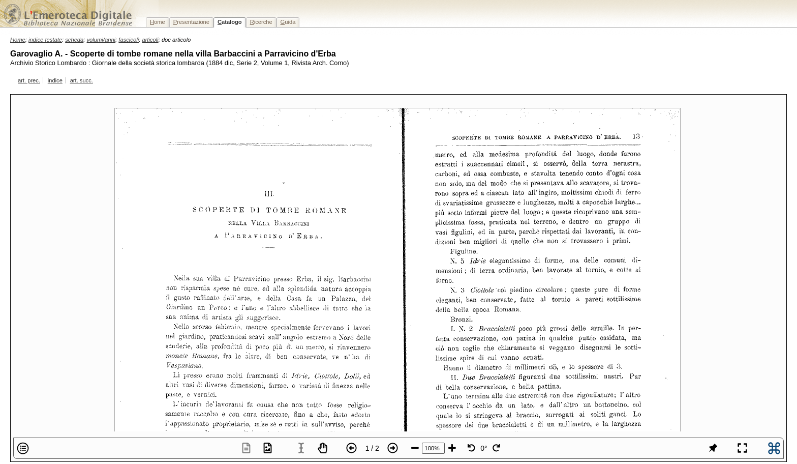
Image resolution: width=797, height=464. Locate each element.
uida (288, 22)
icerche (261, 22)
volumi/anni (101, 40)
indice (55, 80)
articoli (150, 40)
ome (157, 22)
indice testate (45, 40)
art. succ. (81, 80)
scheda (74, 40)
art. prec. (29, 80)
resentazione (191, 22)
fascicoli (128, 40)
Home (17, 40)
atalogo (230, 22)
